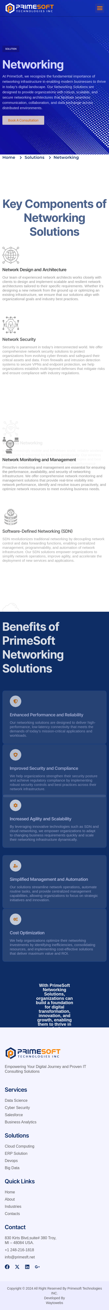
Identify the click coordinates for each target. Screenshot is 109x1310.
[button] (99, 8)
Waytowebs (54, 1303)
